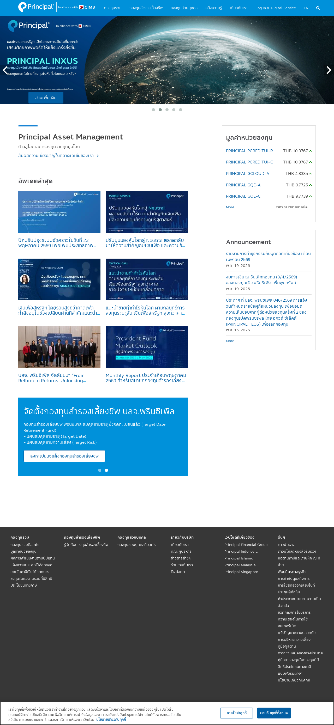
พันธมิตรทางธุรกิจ (292, 571)
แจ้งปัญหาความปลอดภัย (297, 632)
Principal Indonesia (241, 551)
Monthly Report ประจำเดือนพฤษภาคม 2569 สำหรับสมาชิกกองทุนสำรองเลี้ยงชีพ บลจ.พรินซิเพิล (146, 380)
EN (306, 7)
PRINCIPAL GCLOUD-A (247, 173)
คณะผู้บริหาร (181, 551)
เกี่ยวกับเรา (239, 7)
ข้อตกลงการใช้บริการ (294, 612)
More (230, 207)
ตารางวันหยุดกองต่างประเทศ (300, 653)
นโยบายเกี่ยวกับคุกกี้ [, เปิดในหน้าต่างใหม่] (111, 719)
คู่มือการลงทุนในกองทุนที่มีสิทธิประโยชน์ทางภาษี (298, 663)
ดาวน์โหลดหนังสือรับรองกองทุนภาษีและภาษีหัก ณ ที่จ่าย (299, 558)
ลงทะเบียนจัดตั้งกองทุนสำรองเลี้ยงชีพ (64, 456)
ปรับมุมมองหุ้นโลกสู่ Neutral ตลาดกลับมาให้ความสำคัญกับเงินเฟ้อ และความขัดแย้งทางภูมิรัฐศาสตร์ (145, 245)
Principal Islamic (238, 558)
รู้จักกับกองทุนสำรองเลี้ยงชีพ (86, 544)
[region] (167, 713)
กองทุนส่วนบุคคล (184, 7)
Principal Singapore (241, 571)
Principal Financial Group (246, 544)
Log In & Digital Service (275, 7)
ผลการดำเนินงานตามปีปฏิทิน (32, 558)
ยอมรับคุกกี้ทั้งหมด (274, 712)
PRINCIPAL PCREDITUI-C (249, 162)
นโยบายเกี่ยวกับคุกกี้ (294, 680)
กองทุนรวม (113, 7)
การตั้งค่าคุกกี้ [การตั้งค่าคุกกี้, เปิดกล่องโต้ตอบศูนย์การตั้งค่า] (237, 712)
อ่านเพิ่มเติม (46, 97)
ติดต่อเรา (178, 571)
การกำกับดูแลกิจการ (294, 578)
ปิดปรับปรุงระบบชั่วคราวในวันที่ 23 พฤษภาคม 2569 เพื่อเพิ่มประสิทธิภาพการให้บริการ (55, 245)
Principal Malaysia (240, 565)
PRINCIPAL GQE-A (243, 185)
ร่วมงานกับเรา (182, 565)
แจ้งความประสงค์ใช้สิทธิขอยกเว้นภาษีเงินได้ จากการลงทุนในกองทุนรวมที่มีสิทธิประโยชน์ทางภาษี (31, 575)
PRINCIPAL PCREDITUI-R (249, 151)
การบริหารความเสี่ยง (294, 639)
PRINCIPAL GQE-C (243, 196)
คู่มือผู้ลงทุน (287, 646)
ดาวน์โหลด (286, 544)
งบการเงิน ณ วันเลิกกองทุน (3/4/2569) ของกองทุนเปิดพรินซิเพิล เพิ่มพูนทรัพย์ (261, 280)
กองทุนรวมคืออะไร (24, 544)
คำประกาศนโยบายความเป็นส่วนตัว (299, 602)
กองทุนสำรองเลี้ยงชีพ (146, 7)
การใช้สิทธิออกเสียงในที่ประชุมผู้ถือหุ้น (296, 589)
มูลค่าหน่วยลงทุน (23, 551)
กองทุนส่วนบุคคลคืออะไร (136, 544)
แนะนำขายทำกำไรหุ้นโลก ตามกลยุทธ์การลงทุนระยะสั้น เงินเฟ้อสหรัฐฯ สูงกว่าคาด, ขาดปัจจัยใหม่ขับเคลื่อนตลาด (146, 312)
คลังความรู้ (213, 7)
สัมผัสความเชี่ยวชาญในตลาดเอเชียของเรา (56, 155)
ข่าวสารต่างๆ (180, 558)
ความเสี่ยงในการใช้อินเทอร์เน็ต (293, 623)
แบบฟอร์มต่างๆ (290, 673)
